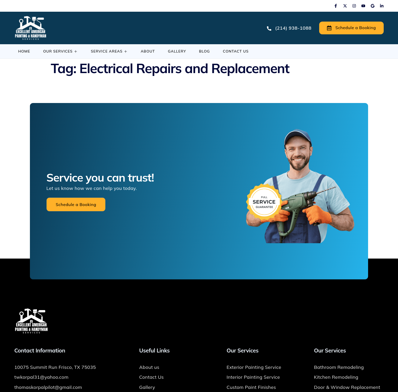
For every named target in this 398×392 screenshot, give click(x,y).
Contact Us (236, 51)
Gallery (177, 51)
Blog (204, 51)
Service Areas (109, 51)
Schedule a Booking (351, 28)
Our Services (60, 51)
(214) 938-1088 (289, 28)
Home (24, 51)
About (148, 51)
